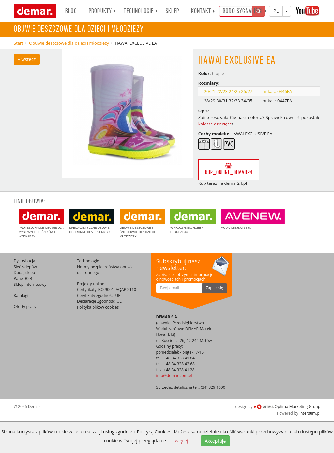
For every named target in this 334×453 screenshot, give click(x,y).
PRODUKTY (102, 11)
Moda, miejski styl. (253, 219)
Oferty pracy (25, 306)
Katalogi (21, 295)
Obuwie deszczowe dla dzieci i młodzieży (69, 43)
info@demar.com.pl (174, 375)
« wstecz (27, 59)
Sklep (172, 11)
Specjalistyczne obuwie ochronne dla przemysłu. (91, 221)
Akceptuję (215, 441)
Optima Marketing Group (287, 406)
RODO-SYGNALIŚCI (245, 11)
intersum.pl (309, 413)
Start (18, 43)
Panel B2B (23, 278)
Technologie (141, 11)
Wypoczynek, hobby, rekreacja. (193, 221)
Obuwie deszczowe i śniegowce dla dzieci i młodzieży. (142, 223)
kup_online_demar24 (228, 169)
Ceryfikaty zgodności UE (98, 295)
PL (276, 11)
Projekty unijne (90, 283)
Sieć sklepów (25, 267)
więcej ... (184, 440)
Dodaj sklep (24, 272)
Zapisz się (214, 288)
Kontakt (203, 11)
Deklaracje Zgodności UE (99, 301)
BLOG (71, 11)
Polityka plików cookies (98, 307)
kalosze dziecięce (215, 124)
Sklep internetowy (30, 284)
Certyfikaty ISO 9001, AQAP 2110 (106, 289)
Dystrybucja (24, 261)
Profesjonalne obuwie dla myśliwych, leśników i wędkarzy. (41, 223)
